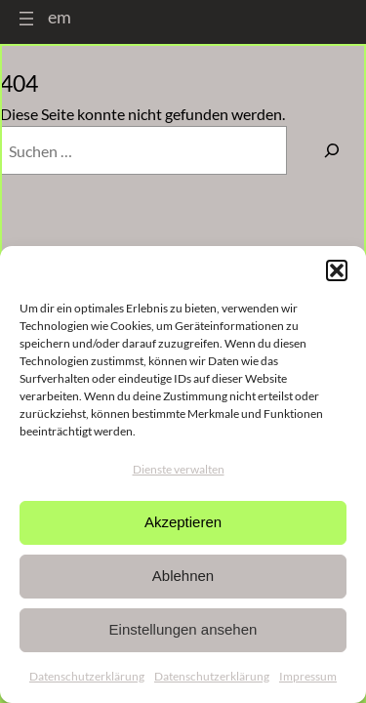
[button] (336, 270)
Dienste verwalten (178, 469)
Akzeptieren (183, 522)
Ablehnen (183, 575)
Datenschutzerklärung (86, 676)
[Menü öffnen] (26, 18)
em (59, 16)
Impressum (308, 676)
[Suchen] (331, 150)
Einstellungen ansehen (183, 629)
